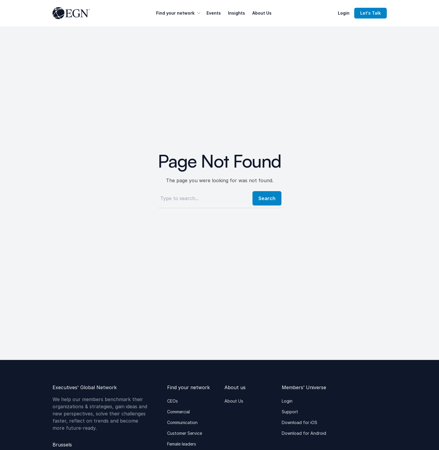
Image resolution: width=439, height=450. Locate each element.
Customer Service (184, 433)
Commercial (178, 411)
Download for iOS (299, 422)
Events (214, 13)
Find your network (179, 13)
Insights (236, 13)
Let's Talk (370, 13)
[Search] (203, 198)
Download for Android (304, 433)
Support (290, 411)
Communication (182, 422)
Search (266, 198)
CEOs (172, 400)
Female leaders (181, 443)
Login (343, 13)
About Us (262, 13)
